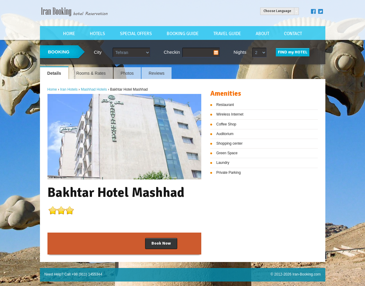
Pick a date (216, 52)
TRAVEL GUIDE (227, 33)
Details (54, 73)
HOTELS (97, 33)
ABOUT (262, 33)
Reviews (157, 73)
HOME (69, 33)
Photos (127, 73)
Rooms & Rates (91, 73)
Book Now (161, 243)
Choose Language (277, 11)
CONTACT (293, 33)
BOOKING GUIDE (183, 33)
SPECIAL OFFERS (136, 33)
